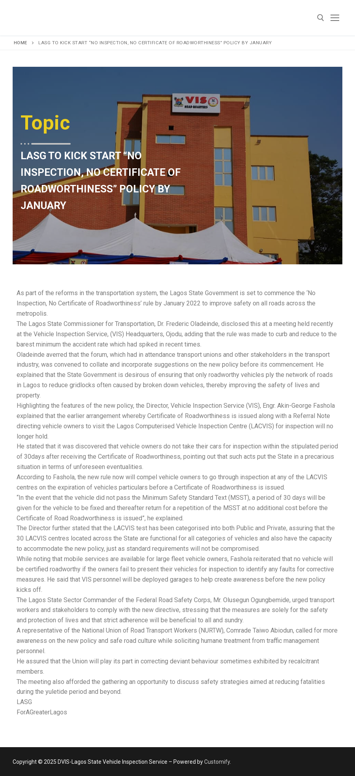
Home (20, 42)
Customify (217, 762)
